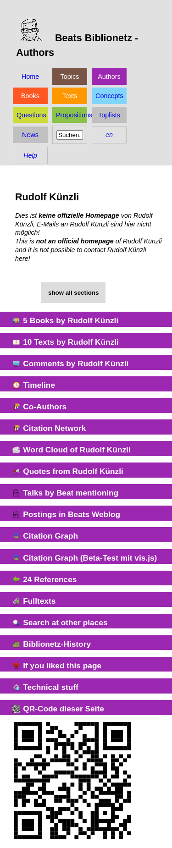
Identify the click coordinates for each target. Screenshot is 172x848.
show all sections (73, 292)
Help (30, 155)
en (109, 134)
